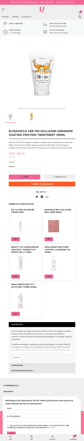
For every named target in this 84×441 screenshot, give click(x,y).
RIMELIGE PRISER (65, 2)
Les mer (16, 357)
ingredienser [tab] (17, 365)
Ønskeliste (59, 177)
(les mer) (51, 428)
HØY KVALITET (47, 2)
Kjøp (24, 177)
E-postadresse (35, 418)
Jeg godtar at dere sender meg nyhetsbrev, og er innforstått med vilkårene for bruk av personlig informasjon (38, 426)
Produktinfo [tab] (17, 324)
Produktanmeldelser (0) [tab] (22, 371)
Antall (12, 166)
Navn (35, 411)
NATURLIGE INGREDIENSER (24, 2)
